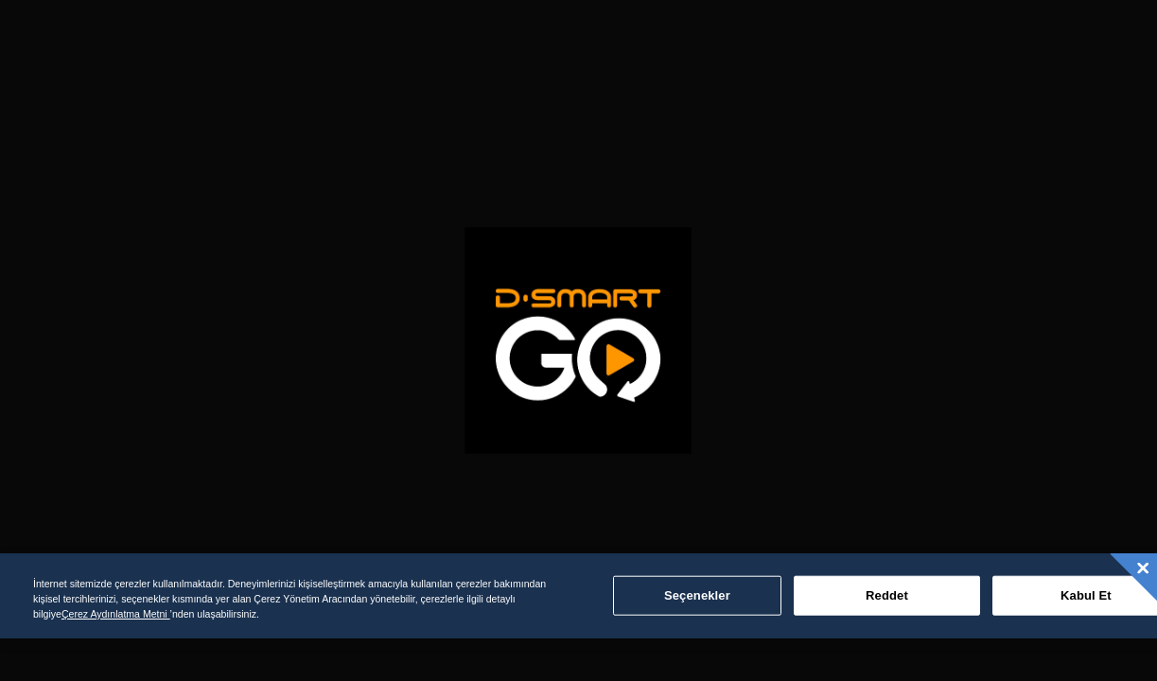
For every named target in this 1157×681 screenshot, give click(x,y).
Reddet (887, 595)
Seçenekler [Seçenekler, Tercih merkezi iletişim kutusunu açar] (697, 595)
